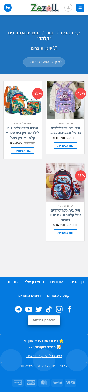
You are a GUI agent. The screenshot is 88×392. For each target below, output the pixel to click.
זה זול (41, 365)
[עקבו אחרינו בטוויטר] (38, 310)
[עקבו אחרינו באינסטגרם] (59, 310)
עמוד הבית (70, 32)
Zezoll (29, 365)
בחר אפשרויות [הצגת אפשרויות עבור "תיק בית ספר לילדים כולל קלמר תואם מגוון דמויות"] (65, 233)
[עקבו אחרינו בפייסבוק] (69, 310)
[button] (80, 8)
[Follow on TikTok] (49, 310)
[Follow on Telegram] (18, 310)
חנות (50, 32)
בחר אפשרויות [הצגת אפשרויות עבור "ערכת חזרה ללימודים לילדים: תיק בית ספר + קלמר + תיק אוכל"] (23, 150)
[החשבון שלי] (68, 8)
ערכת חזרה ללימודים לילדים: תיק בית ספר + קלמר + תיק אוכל (22, 133)
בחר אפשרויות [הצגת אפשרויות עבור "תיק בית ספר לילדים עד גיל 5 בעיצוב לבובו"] (65, 145)
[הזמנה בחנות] (44, 62)
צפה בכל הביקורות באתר (44, 355)
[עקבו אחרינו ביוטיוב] (28, 310)
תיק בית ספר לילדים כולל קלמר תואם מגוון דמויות (65, 215)
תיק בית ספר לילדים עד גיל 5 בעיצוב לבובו (65, 130)
